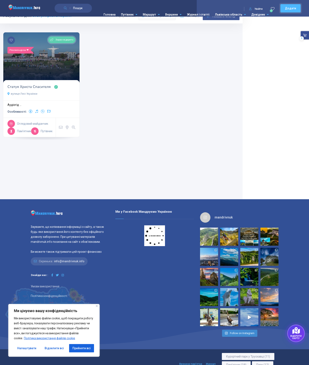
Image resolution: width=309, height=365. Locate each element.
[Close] (97, 306)
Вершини (173, 14)
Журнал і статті (198, 14)
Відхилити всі (54, 348)
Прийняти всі (81, 348)
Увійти (256, 8)
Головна (110, 14)
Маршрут (151, 14)
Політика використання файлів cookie (49, 338)
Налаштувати (26, 348)
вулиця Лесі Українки (22, 92)
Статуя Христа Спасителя (29, 81)
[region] (54, 330)
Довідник (260, 14)
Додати (290, 8)
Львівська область (230, 14)
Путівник (129, 14)
